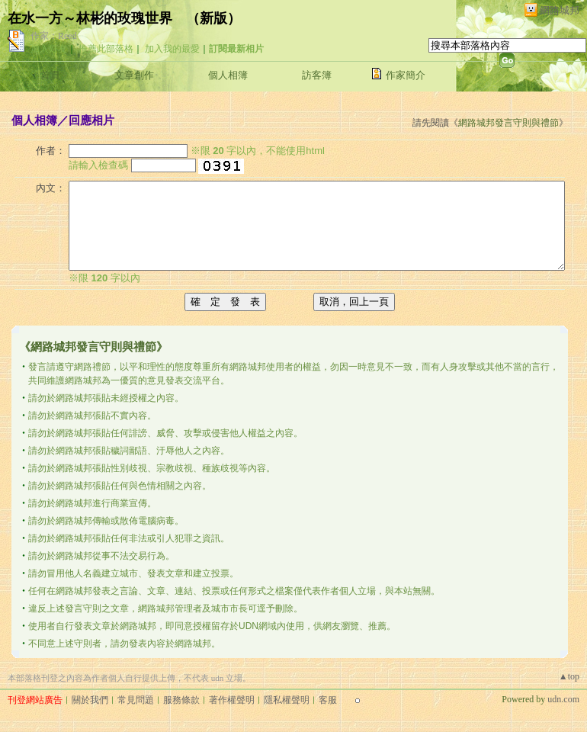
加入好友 (48, 48)
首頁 (50, 75)
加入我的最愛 (172, 48)
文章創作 (134, 75)
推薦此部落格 (106, 48)
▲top (569, 676)
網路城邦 (559, 10)
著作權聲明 (232, 700)
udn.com (563, 699)
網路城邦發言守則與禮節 (508, 122)
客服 (328, 700)
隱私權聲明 (287, 700)
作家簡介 (405, 75)
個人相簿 (228, 75)
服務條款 (181, 700)
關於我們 (90, 700)
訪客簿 (317, 75)
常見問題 (135, 700)
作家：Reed (53, 35)
